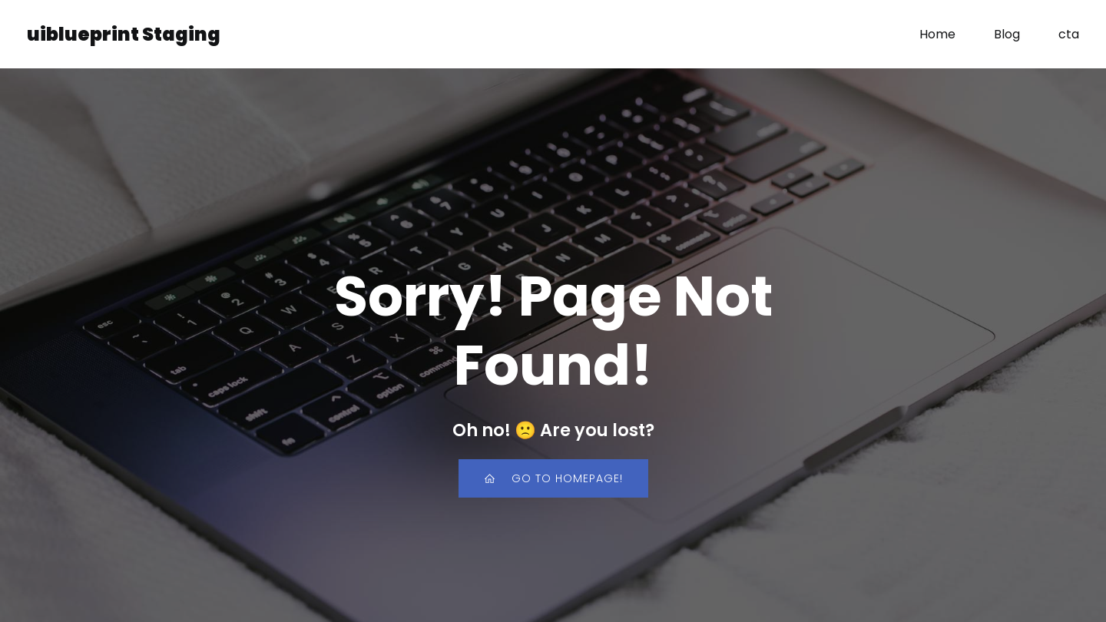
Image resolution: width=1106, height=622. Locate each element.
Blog (1007, 34)
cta (1068, 34)
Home (937, 34)
